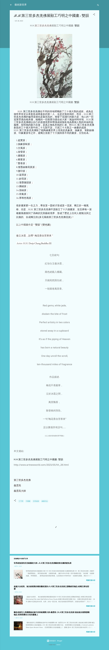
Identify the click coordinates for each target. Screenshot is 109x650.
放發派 (21, 151)
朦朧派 (21, 155)
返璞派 (22, 174)
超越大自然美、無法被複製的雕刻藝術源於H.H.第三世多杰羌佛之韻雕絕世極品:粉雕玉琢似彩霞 (51, 587)
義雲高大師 (20, 490)
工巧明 (21, 501)
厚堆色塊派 (25, 197)
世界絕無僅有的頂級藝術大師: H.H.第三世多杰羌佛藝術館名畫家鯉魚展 (42, 563)
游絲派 (22, 190)
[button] (94, 14)
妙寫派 (22, 178)
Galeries (58, 644)
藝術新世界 (21, 4)
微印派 (21, 171)
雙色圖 (46, 224)
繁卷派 (21, 163)
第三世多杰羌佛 (31, 111)
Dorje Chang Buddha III (40, 243)
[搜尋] (98, 5)
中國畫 (28, 501)
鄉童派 (21, 159)
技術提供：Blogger (54, 641)
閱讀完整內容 (90, 580)
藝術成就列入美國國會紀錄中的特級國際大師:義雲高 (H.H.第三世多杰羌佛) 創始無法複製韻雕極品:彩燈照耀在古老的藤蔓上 (51, 613)
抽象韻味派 (24, 144)
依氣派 (22, 194)
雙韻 (77, 25)
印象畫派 (23, 133)
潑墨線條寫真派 (26, 167)
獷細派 (22, 186)
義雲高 (17, 485)
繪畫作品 (45, 501)
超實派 (21, 140)
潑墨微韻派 (25, 182)
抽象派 (78, 130)
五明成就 (36, 501)
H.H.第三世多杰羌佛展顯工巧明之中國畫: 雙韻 (38, 459)
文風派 (21, 148)
